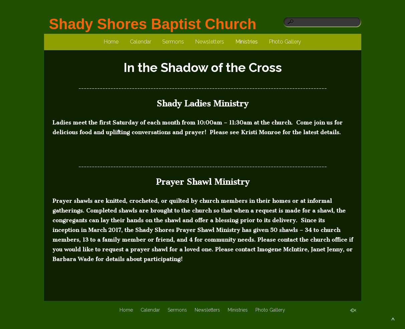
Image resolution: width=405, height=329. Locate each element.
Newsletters (209, 41)
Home (111, 41)
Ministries (246, 41)
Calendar (140, 41)
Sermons (173, 41)
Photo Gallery (285, 41)
